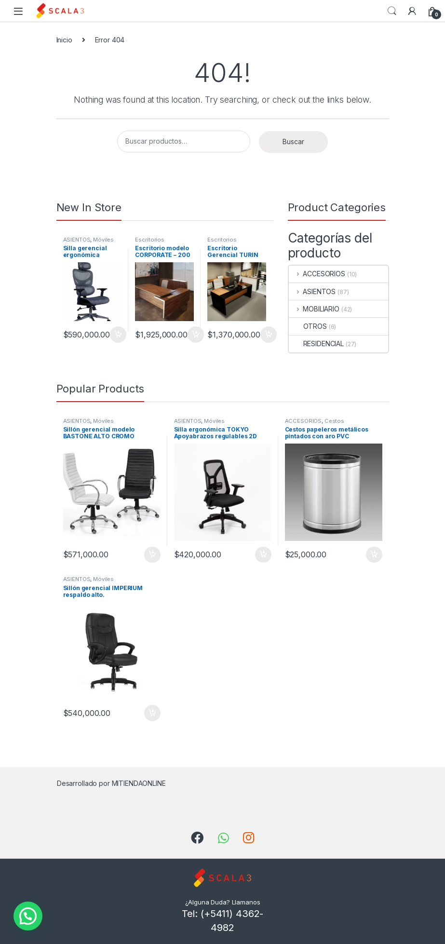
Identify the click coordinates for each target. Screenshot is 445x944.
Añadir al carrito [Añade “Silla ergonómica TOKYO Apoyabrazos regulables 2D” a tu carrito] (263, 555)
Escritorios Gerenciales (151, 242)
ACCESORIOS (317, 274)
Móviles (103, 239)
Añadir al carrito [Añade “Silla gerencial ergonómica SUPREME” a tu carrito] (118, 334)
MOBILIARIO (314, 309)
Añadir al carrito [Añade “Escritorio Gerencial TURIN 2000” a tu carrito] (268, 334)
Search (392, 11)
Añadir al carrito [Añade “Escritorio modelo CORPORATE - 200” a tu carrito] (196, 334)
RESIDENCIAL (316, 343)
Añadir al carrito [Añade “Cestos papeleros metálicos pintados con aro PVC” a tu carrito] (374, 555)
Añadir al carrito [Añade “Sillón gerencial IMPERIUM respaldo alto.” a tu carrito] (152, 713)
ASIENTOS (77, 239)
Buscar (293, 141)
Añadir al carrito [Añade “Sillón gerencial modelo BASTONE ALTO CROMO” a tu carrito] (152, 555)
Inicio (64, 40)
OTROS (308, 326)
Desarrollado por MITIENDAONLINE (111, 783)
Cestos (334, 421)
